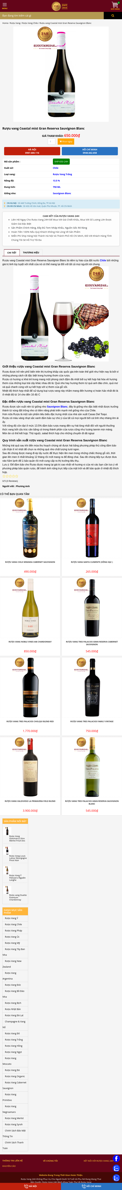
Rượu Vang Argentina (9, 975)
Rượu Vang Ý (11, 918)
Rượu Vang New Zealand (12, 963)
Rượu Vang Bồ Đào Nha (13, 993)
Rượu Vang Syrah (14, 1124)
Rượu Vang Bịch (13, 1002)
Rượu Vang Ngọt (13, 1051)
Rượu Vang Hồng (13, 1045)
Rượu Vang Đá (12, 1070)
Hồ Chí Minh (91, 1186)
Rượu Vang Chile (30, 23)
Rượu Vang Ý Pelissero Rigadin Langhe (17, 877)
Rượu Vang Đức (13, 984)
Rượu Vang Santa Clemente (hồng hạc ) (92, 562)
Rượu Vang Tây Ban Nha (14, 952)
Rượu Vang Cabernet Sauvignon (14, 1085)
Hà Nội (30, 1186)
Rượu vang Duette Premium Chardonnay (18, 897)
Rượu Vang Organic (15, 1076)
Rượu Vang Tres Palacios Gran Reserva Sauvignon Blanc (92, 802)
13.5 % (56, 180)
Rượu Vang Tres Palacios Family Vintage (91, 721)
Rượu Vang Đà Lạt (14, 1015)
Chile (55, 167)
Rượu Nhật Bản (13, 1009)
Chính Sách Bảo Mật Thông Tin (14, 1133)
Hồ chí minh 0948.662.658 (89, 151)
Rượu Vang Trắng (62, 174)
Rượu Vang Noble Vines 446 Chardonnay (30, 641)
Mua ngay (66, 141)
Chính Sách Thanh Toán (13, 1145)
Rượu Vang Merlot (14, 1118)
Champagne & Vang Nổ (14, 1024)
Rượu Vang (15, 23)
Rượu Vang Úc (12, 936)
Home (5, 23)
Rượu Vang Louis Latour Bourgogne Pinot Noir (18, 858)
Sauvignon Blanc (62, 193)
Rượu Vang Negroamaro (9, 1109)
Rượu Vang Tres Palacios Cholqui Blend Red (30, 721)
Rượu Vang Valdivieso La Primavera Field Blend (30, 801)
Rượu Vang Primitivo (9, 1097)
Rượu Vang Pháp (13, 930)
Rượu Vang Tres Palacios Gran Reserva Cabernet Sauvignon (92, 643)
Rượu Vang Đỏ (12, 1033)
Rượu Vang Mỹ (12, 942)
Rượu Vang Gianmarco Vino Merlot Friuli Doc (17, 838)
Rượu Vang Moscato (9, 1061)
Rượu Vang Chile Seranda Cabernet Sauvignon (30, 562)
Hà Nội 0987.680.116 (32, 151)
